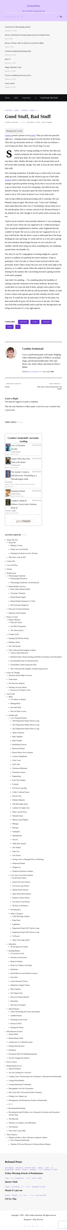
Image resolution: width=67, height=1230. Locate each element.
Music (11, 697)
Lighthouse (16, 924)
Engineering (16, 776)
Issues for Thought (13, 673)
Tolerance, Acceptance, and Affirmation (22, 1123)
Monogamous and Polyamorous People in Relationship (28, 1100)
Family (16, 110)
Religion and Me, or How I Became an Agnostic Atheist (28, 1137)
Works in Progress (16, 914)
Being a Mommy (14, 620)
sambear (8, 135)
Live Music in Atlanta (18, 699)
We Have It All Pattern (20, 906)
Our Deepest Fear (16, 993)
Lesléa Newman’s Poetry (19, 981)
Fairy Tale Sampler (19, 780)
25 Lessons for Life (17, 953)
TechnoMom (33, 5)
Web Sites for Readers (18, 1005)
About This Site (12, 540)
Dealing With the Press (17, 1046)
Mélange (15, 824)
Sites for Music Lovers (18, 711)
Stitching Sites (15, 910)
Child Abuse (13, 679)
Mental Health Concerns (17, 586)
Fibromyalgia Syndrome (17, 576)
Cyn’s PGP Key (12, 565)
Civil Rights (9, 1168)
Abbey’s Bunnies (18, 733)
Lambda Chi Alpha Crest (21, 808)
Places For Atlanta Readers (19, 997)
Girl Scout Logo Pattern (20, 886)
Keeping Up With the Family (19, 638)
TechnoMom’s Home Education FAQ (23, 665)
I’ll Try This (10, 1199)
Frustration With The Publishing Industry (23, 1054)
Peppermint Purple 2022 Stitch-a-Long (25, 932)
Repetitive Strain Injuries (17, 613)
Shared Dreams (14, 1009)
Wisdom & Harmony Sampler (22, 871)
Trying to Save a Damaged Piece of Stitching (28, 859)
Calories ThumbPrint (19, 756)
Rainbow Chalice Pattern (21, 898)
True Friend (16, 855)
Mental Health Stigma (18, 597)
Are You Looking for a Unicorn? (20, 1073)
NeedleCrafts (13, 715)
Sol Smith (9, 482)
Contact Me (11, 561)
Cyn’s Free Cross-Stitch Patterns (21, 875)
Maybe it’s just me (13, 1190)
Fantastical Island (18, 491)
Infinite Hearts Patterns (20, 890)
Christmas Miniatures (19, 768)
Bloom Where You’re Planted (22, 752)
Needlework (9, 1169)
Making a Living (16, 545)
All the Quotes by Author (19, 947)
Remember (14, 1001)
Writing (33, 1169)
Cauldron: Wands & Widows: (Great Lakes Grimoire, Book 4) (24, 504)
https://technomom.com (34, 372)
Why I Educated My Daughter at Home (22, 650)
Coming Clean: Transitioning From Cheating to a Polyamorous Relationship (35, 1076)
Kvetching (15, 1187)
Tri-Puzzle (16, 936)
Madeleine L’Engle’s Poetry (20, 985)
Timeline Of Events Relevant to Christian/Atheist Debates (30, 1144)
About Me (12, 543)
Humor (40, 1168)
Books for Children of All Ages (21, 965)
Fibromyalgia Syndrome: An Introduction (24, 583)
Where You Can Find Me (19, 549)
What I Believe (12, 1135)
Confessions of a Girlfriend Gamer (21, 1042)
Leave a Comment (46, 122)
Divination (12, 1050)
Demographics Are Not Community (21, 1088)
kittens (33, 135)
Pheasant (15, 828)
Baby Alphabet (17, 737)
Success (15, 839)
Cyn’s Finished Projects (18, 718)
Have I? (7, 59)
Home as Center (12, 617)
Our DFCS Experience (18, 626)
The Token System (16, 630)
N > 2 (11, 1104)
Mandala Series (17, 816)
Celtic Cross (16, 760)
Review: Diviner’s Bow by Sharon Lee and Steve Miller (24, 43)
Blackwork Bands (18, 748)
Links (47, 1168)
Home (32, 110)
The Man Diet (13, 1119)
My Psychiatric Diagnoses (19, 605)
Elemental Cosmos (18, 772)
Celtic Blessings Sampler (21, 916)
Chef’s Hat (16, 764)
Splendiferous (17, 836)
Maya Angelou (15, 989)
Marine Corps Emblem (20, 820)
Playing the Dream (16, 1027)
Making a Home (14, 642)
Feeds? (19, 385)
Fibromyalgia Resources (18, 578)
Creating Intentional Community (20, 1084)
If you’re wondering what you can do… (18, 75)
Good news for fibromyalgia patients (17, 27)
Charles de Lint (16, 465)
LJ (37, 110)
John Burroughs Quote (20, 804)
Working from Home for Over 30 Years (24, 553)
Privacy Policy (12, 1062)
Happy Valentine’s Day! (13, 67)
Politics (25, 1169)
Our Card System (15, 646)
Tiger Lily (15, 851)
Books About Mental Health (20, 589)
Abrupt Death (13, 1034)
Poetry (18, 1169)
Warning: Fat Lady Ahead (18, 687)
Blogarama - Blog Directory (33, 1219)
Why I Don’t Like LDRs (17, 1131)
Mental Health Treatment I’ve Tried (22, 601)
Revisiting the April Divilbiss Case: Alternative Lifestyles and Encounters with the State (34, 1113)
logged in (19, 402)
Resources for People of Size (20, 690)
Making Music (15, 703)
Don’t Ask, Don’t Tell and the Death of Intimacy (25, 1092)
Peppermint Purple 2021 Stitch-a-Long (25, 928)
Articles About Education (19, 653)
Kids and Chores (16, 622)
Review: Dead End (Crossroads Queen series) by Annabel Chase (27, 35)
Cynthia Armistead (11, 122)
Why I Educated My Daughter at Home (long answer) (29, 669)
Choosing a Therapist (17, 593)
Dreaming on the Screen (18, 1020)
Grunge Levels (14, 634)
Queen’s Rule (11, 1182)
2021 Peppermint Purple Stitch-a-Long (25, 725)
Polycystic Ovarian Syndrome (19, 609)
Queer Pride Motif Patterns (21, 894)
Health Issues (11, 573)
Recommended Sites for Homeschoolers (24, 661)
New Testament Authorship (19, 1140)
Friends (9, 569)
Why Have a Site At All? (17, 557)
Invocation (14, 977)
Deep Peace (16, 920)
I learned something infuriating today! (18, 51)
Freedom (15, 784)
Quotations (12, 944)
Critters (8, 110)
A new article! (10, 83)
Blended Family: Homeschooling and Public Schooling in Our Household (35, 657)
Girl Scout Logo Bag (19, 788)
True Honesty (13, 1127)
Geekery (24, 110)
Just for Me (11, 694)
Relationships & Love (14, 1066)
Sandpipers (16, 832)
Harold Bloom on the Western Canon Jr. (24, 973)
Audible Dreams (16, 1016)
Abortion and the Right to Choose (20, 675)
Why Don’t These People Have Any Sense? (48, 386)
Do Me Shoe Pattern (19, 878)
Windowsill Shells (18, 863)
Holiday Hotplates (18, 800)
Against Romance (15, 1069)
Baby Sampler (17, 740)
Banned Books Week (16, 1038)
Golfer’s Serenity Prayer (20, 792)
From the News (30, 1168)
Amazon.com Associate (18, 957)
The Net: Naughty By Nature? (19, 1058)
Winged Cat (16, 867)
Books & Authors (16, 961)
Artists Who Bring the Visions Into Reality (25, 1012)
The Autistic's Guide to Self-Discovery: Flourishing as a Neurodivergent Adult (24, 475)
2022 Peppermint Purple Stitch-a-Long (25, 729)
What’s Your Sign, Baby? (21, 940)
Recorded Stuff (15, 707)
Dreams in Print (15, 1023)
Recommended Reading (17, 1108)
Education (19, 1168)
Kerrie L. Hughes (11, 510)
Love (25, 1195)
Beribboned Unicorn (19, 745)
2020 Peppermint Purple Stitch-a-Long (25, 721)
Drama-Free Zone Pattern (21, 882)
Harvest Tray (16, 796)
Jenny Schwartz (16, 452)
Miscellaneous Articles (15, 1031)
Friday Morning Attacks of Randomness (24, 1173)
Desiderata (14, 969)
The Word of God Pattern (21, 902)
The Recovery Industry (17, 683)
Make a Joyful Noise (19, 812)
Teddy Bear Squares (19, 844)
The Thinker (16, 847)
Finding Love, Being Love (18, 1096)
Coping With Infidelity (16, 1080)
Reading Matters (14, 951)
